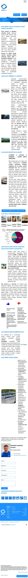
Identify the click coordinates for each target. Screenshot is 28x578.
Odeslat (4, 488)
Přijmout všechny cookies (22, 576)
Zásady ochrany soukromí (14, 522)
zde (13, 354)
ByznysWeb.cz (13, 524)
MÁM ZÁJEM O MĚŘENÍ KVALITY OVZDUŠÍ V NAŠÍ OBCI (14, 210)
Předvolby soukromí (4, 522)
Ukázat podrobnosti (4, 575)
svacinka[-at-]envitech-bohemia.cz (19, 455)
